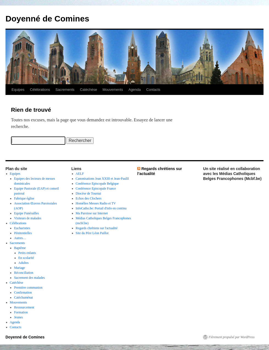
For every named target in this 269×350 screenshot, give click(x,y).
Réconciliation (23, 273)
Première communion (28, 287)
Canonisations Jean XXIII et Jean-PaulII (102, 179)
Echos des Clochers (89, 198)
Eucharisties (22, 228)
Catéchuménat (23, 297)
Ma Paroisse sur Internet (92, 213)
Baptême (20, 248)
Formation (21, 312)
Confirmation (23, 292)
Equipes (18, 90)
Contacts (153, 90)
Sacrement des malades (29, 278)
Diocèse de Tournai (88, 193)
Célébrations (40, 90)
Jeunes (18, 317)
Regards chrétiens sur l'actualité (96, 228)
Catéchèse (88, 90)
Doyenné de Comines (47, 18)
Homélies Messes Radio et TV (96, 203)
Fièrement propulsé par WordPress (231, 337)
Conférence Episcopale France (96, 188)
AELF (80, 174)
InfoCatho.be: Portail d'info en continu (101, 208)
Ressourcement (24, 307)
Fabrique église (24, 198)
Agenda (134, 90)
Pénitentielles (23, 233)
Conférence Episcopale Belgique (97, 183)
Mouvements (113, 90)
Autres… (20, 238)
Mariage (19, 268)
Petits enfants (27, 253)
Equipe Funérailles (26, 213)
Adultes (23, 263)
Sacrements (64, 90)
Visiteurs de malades (27, 218)
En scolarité (26, 258)
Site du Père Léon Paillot (92, 233)
